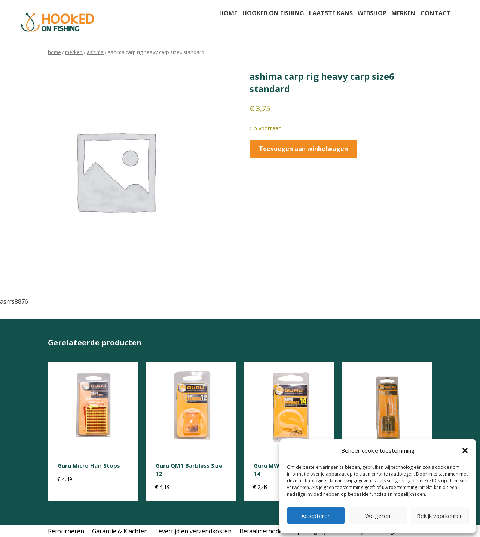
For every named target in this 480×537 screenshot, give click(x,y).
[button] (465, 450)
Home (228, 13)
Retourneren (66, 531)
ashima (95, 52)
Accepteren (316, 515)
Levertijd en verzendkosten (193, 531)
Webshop (372, 13)
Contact (436, 13)
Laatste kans (331, 13)
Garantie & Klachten (120, 531)
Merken (403, 13)
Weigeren (377, 515)
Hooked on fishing (273, 13)
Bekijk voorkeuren (440, 515)
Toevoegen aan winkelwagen (303, 149)
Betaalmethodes (262, 531)
